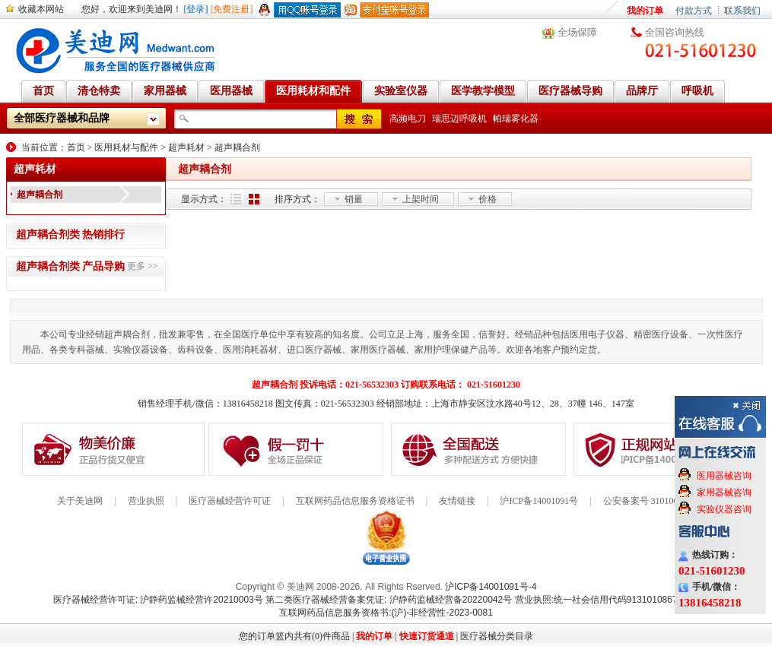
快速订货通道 (426, 636)
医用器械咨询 (724, 475)
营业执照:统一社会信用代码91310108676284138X (617, 599)
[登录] (196, 9)
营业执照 (146, 501)
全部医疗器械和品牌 (62, 118)
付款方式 (693, 10)
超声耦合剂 (237, 147)
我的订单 (645, 10)
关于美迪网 (80, 501)
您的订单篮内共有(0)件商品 (294, 636)
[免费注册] (232, 9)
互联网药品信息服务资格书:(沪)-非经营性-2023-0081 (386, 612)
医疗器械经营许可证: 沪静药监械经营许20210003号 (158, 599)
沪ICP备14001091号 (539, 501)
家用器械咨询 (724, 492)
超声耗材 (186, 147)
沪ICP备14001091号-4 (490, 586)
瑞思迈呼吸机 (459, 118)
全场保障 (577, 32)
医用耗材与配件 (126, 147)
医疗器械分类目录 (496, 636)
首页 (76, 147)
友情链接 (457, 501)
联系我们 (742, 10)
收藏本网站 (41, 9)
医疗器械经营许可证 (230, 501)
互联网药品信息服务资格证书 (355, 501)
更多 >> (142, 266)
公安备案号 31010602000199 (659, 501)
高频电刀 (407, 118)
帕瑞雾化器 (515, 118)
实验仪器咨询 (724, 509)
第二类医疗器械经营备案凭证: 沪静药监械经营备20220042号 (388, 599)
